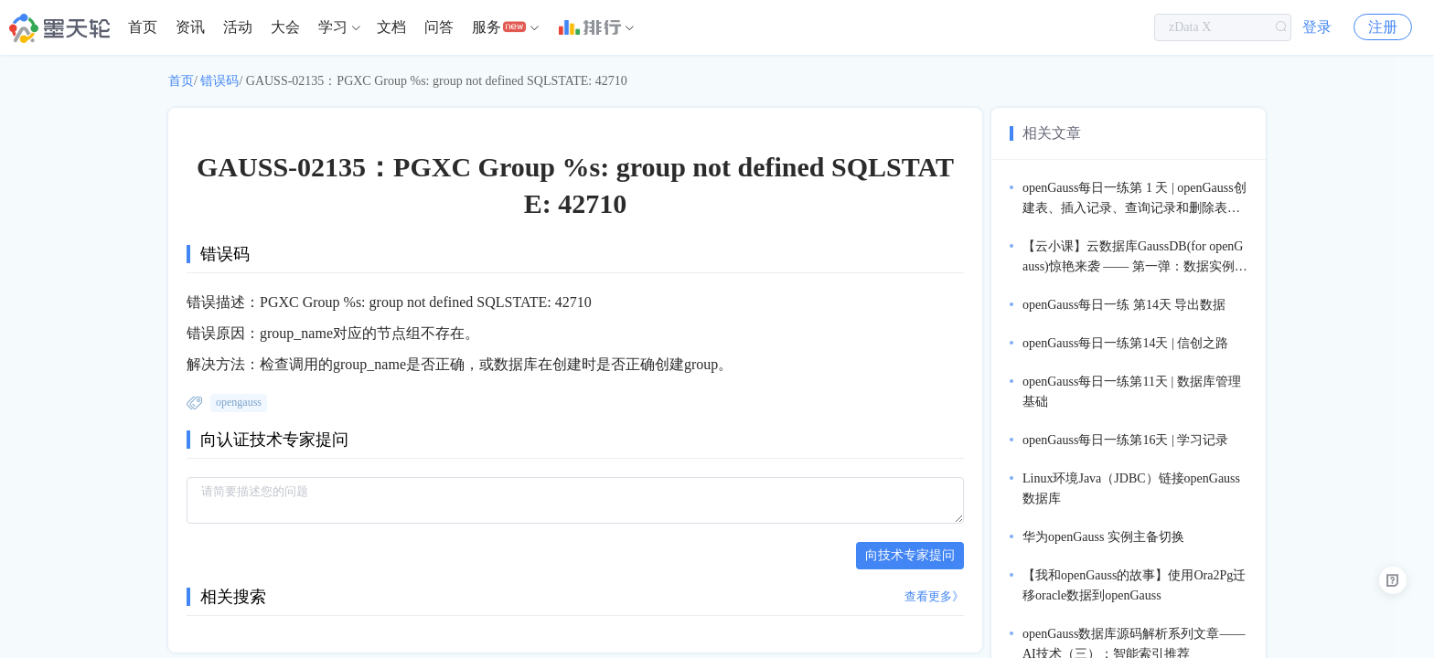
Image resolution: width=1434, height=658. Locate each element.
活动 (237, 27)
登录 (1317, 27)
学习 (333, 27)
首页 (142, 27)
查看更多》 (934, 596)
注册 (1382, 27)
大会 (285, 27)
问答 (439, 27)
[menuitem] (142, 27)
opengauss (239, 402)
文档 (391, 27)
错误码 (219, 81)
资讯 (190, 27)
